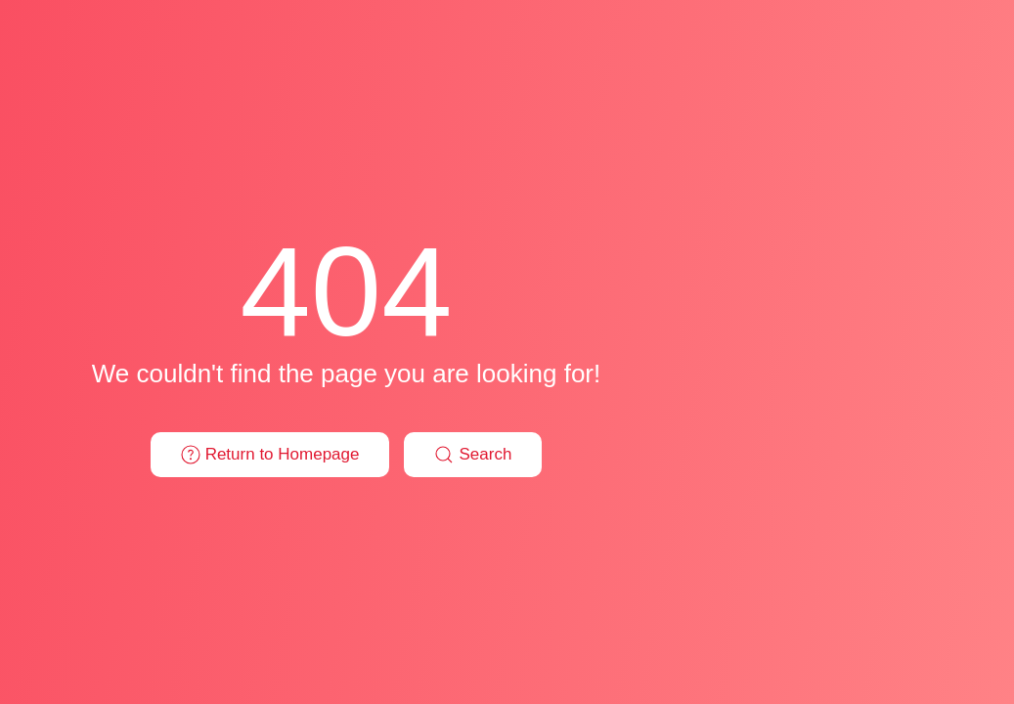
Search (472, 454)
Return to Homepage (270, 454)
